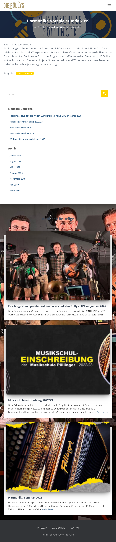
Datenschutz (58, 528)
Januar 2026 (15, 155)
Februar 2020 (16, 173)
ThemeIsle (69, 534)
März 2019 (15, 190)
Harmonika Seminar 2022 (22, 127)
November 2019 (18, 178)
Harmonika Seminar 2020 (22, 133)
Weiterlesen (102, 412)
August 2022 (16, 161)
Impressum (42, 528)
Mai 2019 (14, 184)
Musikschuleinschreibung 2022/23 (26, 121)
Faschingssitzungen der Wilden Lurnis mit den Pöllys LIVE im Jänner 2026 (45, 115)
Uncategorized (25, 73)
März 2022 (15, 167)
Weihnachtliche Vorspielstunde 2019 (27, 139)
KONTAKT (75, 528)
